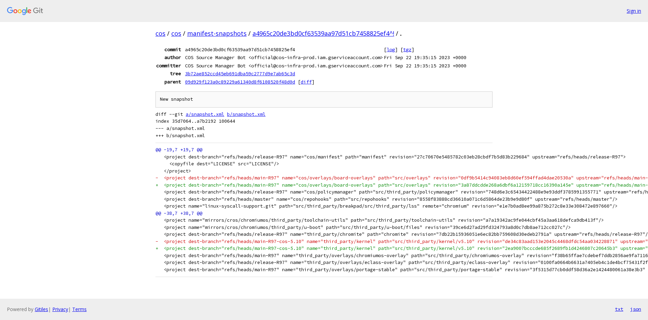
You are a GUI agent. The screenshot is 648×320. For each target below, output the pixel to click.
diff (306, 82)
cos (160, 33)
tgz (407, 49)
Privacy (60, 309)
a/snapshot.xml (205, 114)
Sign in (634, 11)
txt (619, 309)
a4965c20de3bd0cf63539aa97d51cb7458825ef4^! (323, 33)
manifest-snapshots (217, 33)
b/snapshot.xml (246, 114)
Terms (79, 309)
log (391, 49)
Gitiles (41, 309)
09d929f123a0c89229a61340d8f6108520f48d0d (240, 82)
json (635, 309)
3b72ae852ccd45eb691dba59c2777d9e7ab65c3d (240, 73)
